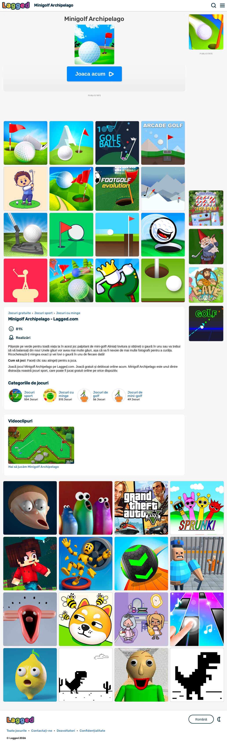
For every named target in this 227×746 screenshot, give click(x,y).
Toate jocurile (17, 731)
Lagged (16, 5)
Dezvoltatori (66, 731)
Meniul (222, 5)
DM (219, 719)
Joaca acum (90, 74)
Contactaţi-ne (41, 731)
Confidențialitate (92, 731)
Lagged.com (21, 720)
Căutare (213, 5)
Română (201, 719)
